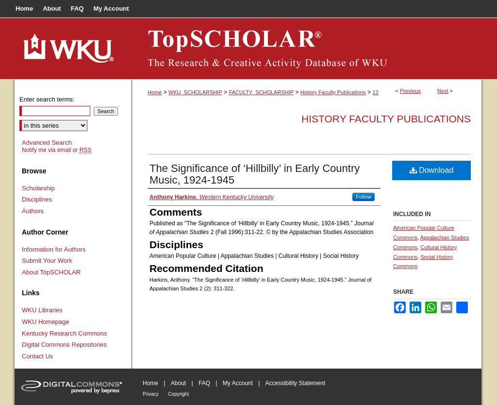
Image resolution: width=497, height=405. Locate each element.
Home (155, 92)
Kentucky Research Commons (64, 333)
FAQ (204, 383)
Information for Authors (54, 249)
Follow (363, 197)
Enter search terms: (46, 99)
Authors (33, 211)
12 (376, 92)
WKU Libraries (42, 310)
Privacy (151, 394)
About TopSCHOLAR (51, 272)
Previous (410, 91)
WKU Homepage (45, 321)
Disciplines (37, 199)
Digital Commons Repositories (64, 344)
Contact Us (37, 356)
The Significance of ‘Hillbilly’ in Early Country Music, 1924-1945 (254, 174)
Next (442, 91)
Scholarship (38, 188)
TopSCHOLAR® (306, 48)
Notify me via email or (56, 150)
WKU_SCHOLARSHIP (195, 92)
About (178, 383)
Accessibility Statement (295, 383)
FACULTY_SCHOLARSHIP (261, 92)
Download (432, 170)
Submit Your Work (47, 260)
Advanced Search (47, 142)
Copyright (178, 394)
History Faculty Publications (333, 92)
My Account (238, 383)
